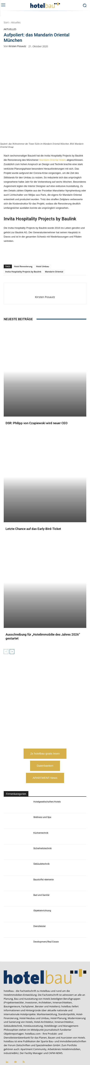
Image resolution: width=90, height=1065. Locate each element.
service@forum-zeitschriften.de (68, 1042)
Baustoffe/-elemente (43, 851)
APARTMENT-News (45, 749)
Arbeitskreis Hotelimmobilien (64, 1020)
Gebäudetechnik (41, 835)
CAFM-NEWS (55, 1024)
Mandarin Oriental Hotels (52, 131)
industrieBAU (11, 1024)
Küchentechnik (40, 804)
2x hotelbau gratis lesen (45, 725)
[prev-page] (6, 623)
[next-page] (12, 623)
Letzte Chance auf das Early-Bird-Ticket (33, 500)
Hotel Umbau (42, 237)
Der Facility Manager (31, 1024)
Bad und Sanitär (41, 866)
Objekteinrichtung (42, 882)
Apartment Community (33, 1020)
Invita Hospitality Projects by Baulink (23, 243)
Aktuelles (16, 22)
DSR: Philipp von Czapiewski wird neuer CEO (37, 395)
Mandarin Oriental (54, 243)
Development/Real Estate (46, 913)
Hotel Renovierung (23, 237)
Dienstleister (39, 897)
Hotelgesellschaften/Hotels (47, 773)
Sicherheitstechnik (42, 820)
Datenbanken (45, 737)
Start (6, 22)
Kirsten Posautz (17, 46)
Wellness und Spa (42, 789)
